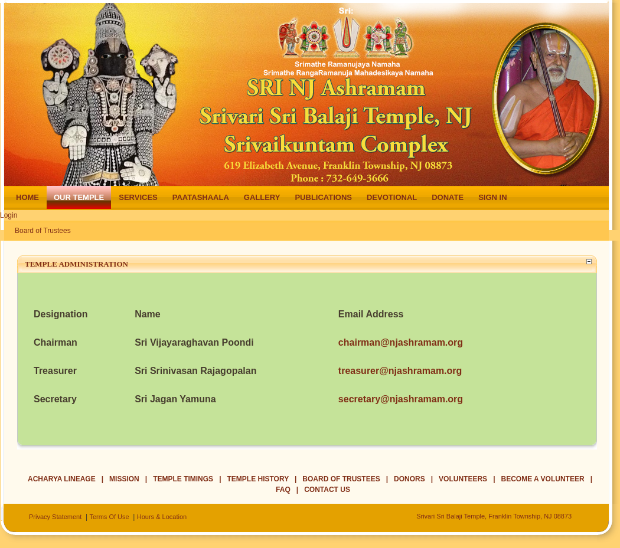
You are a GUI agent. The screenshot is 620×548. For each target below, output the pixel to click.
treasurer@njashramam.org (400, 371)
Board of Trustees (43, 231)
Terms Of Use (109, 516)
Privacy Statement (55, 516)
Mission (124, 479)
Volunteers (463, 479)
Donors (409, 479)
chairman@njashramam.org (400, 342)
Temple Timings (183, 479)
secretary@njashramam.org (400, 399)
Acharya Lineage (62, 479)
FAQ (283, 489)
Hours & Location (162, 516)
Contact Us (327, 489)
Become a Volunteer (543, 479)
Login (8, 215)
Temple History (258, 479)
